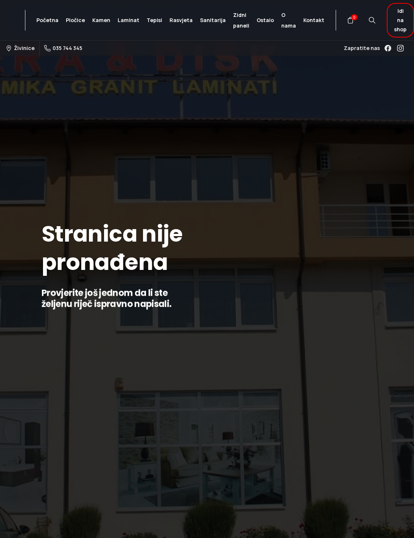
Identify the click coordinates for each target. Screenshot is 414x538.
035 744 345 (63, 47)
